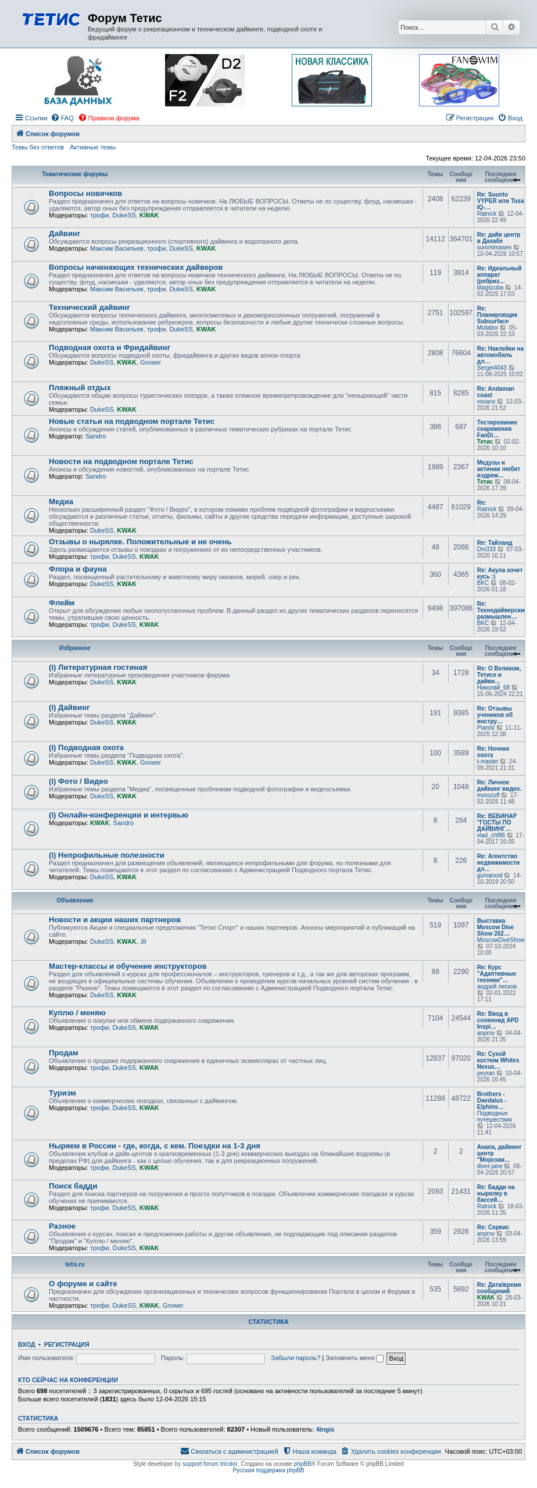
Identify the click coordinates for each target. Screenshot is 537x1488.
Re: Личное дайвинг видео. (499, 785)
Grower (150, 362)
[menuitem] (62, 118)
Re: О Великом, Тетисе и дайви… (499, 674)
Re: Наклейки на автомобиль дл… (500, 355)
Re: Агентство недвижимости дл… (498, 862)
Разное (62, 1226)
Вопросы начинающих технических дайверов (136, 267)
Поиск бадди (73, 1186)
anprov (486, 1033)
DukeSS (123, 215)
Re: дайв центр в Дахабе (499, 237)
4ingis (325, 1429)
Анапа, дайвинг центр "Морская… (499, 1153)
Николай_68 (493, 687)
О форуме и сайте (83, 1283)
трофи (99, 215)
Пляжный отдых (80, 387)
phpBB (303, 1464)
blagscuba (490, 287)
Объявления (74, 900)
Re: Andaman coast (495, 392)
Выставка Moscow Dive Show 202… (495, 927)
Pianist (486, 728)
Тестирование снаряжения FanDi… (497, 428)
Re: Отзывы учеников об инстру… (495, 715)
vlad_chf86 (491, 835)
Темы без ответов (38, 147)
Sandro (95, 436)
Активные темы (93, 147)
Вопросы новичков (85, 193)
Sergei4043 (492, 368)
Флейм (61, 602)
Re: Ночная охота (493, 751)
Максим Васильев (117, 248)
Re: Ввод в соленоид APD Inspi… (498, 1020)
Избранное (75, 648)
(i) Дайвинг (69, 707)
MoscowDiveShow (501, 940)
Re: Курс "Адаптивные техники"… (496, 973)
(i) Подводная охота (86, 747)
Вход (26, 1344)
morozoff (488, 795)
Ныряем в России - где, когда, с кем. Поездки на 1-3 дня (154, 1145)
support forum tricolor (209, 1464)
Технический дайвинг (89, 307)
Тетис (485, 441)
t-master (488, 761)
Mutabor (488, 327)
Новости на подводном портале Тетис (121, 461)
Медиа (61, 501)
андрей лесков (497, 986)
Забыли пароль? (295, 1357)
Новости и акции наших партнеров (115, 919)
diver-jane (490, 1166)
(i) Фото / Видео (78, 781)
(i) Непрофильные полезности (106, 855)
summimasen (494, 247)
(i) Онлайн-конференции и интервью (118, 815)
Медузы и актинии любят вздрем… (498, 469)
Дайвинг (65, 233)
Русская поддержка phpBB (268, 1470)
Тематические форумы (75, 174)
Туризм (62, 1093)
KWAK (149, 215)
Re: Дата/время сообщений (499, 1288)
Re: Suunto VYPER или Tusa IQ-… (500, 200)
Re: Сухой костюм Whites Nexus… (498, 1060)
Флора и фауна (78, 569)
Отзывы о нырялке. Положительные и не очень (140, 541)
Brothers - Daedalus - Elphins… (492, 1100)
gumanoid (490, 875)
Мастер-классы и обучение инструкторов (128, 966)
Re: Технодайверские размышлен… (502, 610)
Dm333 (486, 549)
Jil (143, 941)
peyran (486, 1073)
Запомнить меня (354, 1357)
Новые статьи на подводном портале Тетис (131, 421)
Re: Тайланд (495, 543)
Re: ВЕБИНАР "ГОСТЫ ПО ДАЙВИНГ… (497, 822)
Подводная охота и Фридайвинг (109, 347)
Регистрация (67, 1344)
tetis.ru (74, 1264)
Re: (481, 502)
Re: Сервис (493, 1227)
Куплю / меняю (77, 1012)
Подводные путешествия (494, 1116)
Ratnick (486, 213)
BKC (483, 583)
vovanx (486, 401)
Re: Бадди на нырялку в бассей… (496, 1193)
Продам (63, 1052)
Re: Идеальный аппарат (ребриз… (499, 274)
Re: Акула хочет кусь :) (500, 573)
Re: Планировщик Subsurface (497, 314)
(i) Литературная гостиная (98, 667)
